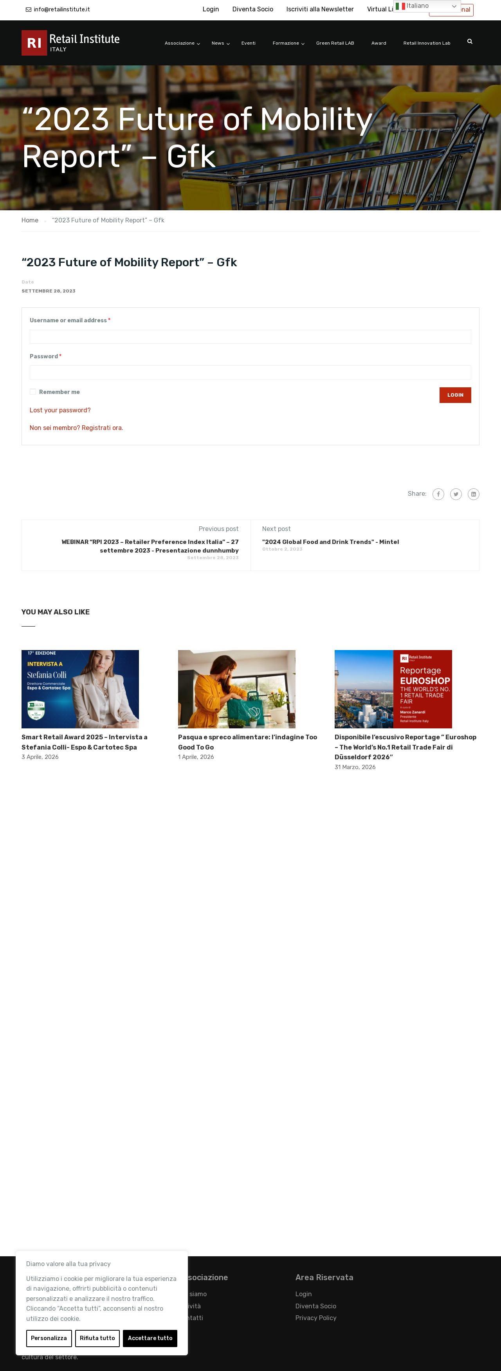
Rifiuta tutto (97, 1338)
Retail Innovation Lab (427, 43)
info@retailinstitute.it (62, 9)
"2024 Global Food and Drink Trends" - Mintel (330, 542)
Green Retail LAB (335, 43)
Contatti (190, 1318)
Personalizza (49, 1338)
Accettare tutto (150, 1338)
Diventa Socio (252, 9)
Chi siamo (192, 1294)
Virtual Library (388, 9)
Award (378, 43)
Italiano (412, 6)
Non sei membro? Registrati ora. (76, 428)
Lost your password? (60, 410)
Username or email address (70, 320)
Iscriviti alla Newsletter (320, 9)
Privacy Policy (316, 1318)
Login (211, 9)
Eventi (248, 43)
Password (45, 356)
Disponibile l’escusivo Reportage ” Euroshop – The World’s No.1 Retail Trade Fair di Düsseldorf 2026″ (405, 747)
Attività (189, 1306)
